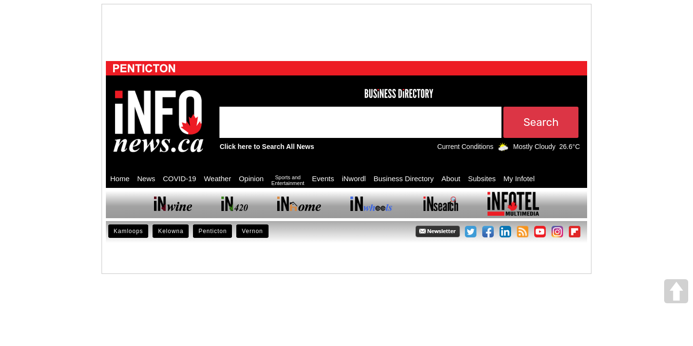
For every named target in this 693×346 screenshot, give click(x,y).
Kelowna (170, 231)
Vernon (252, 231)
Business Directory (403, 178)
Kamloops (128, 231)
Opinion (251, 178)
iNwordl (354, 178)
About (450, 178)
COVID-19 (179, 178)
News (146, 178)
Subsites (482, 178)
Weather (217, 178)
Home (119, 178)
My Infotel (519, 178)
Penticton (212, 231)
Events (323, 178)
